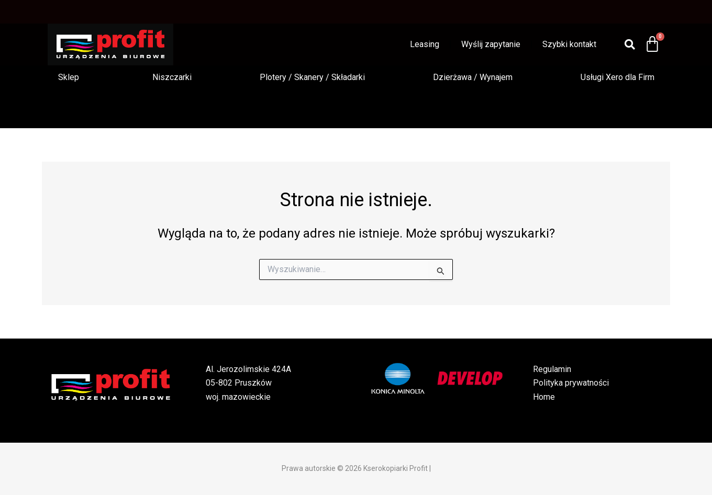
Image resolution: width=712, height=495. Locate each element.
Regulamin (552, 369)
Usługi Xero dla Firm (617, 77)
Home (544, 397)
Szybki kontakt (569, 44)
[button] (71, 77)
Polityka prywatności (571, 383)
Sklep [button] (68, 77)
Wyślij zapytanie (490, 44)
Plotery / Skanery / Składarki (312, 77)
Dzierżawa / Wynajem (473, 77)
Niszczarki (172, 77)
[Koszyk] (652, 44)
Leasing (424, 44)
